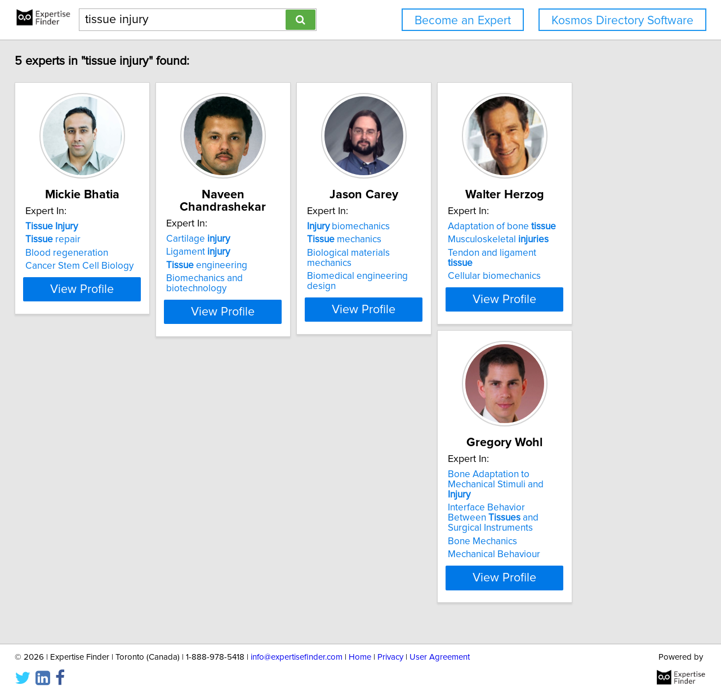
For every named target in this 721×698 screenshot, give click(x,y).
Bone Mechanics (68, 556)
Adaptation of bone (594, 239)
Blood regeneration (74, 265)
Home (360, 657)
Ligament (234, 252)
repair (60, 252)
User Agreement (440, 657)
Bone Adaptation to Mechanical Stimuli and (98, 514)
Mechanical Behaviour (79, 569)
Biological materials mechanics (436, 265)
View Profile (104, 321)
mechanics (408, 252)
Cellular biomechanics (586, 278)
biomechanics (412, 239)
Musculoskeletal (590, 252)
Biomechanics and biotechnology (271, 278)
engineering (242, 265)
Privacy (390, 657)
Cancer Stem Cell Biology (87, 278)
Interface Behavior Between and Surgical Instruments (102, 537)
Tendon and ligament (598, 265)
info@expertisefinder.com (296, 657)
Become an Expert (463, 20)
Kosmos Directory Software (622, 20)
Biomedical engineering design (437, 278)
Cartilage (234, 239)
